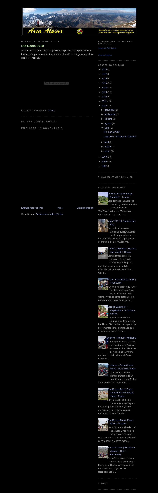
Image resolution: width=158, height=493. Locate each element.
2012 (104, 96)
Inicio (60, 208)
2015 (104, 83)
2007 (104, 166)
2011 (104, 101)
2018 (104, 69)
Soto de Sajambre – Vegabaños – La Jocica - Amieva (121, 310)
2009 (104, 157)
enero (108, 151)
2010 (104, 105)
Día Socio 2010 (32, 46)
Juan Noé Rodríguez (107, 48)
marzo (108, 146)
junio (107, 128)
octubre (109, 118)
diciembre (110, 109)
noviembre (110, 114)
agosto (108, 123)
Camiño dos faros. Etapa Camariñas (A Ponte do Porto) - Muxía (120, 392)
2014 (104, 87)
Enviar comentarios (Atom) (49, 214)
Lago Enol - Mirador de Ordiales (120, 136)
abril (107, 142)
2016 (104, 78)
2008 (104, 161)
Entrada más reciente (32, 208)
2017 (104, 74)
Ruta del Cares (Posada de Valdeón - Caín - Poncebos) (121, 451)
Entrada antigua (85, 208)
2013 (104, 92)
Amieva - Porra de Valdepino (121, 337)
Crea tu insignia (105, 55)
